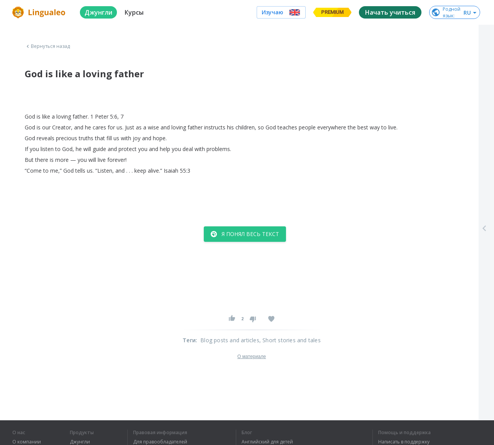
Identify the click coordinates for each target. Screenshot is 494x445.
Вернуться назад (47, 46)
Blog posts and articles (229, 340)
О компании (26, 442)
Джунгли (80, 442)
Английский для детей (267, 442)
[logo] (40, 12)
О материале (251, 356)
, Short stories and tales (290, 340)
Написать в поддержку (404, 442)
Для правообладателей (160, 442)
